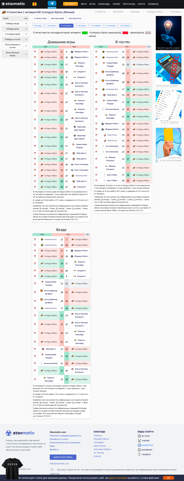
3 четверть (81, 25)
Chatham (98, 435)
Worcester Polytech (102, 449)
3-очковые (125, 25)
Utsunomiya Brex (80, 175)
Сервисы (153, 4)
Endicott (97, 456)
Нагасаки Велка (110, 109)
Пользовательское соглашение (65, 442)
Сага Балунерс (110, 146)
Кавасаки (80, 187)
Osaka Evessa (110, 135)
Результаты (75, 18)
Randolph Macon (101, 439)
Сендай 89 (79, 72)
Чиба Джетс (79, 153)
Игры (92, 4)
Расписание (57, 18)
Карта (141, 4)
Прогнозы (129, 4)
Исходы (38, 25)
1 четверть (51, 25)
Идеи (52, 446)
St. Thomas (99, 452)
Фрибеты (54, 449)
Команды (104, 4)
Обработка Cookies (59, 439)
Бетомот (70, 4)
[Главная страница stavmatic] (13, 3)
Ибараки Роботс (79, 52)
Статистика (40, 18)
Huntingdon (99, 442)
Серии (116, 4)
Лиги (84, 4)
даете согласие (118, 477)
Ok (168, 477)
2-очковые (111, 25)
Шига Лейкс (110, 175)
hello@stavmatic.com (59, 463)
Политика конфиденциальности (65, 435)
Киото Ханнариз (79, 164)
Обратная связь (63, 457)
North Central (100, 446)
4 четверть (96, 25)
